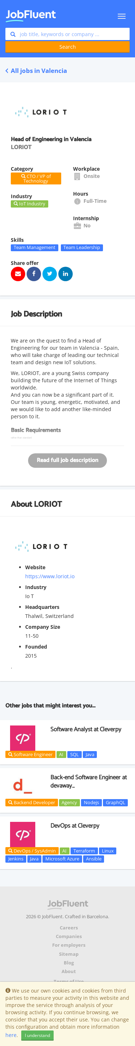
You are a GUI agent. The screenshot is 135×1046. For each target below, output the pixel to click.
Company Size (42, 626)
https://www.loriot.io (50, 576)
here (11, 1035)
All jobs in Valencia (36, 70)
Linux (108, 850)
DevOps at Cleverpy (74, 826)
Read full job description (67, 460)
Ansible (94, 858)
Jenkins (15, 858)
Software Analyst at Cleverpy (85, 729)
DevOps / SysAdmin (32, 850)
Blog (69, 963)
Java (90, 754)
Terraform (84, 850)
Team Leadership (81, 247)
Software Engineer (30, 754)
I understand (37, 1035)
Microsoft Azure (62, 858)
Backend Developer (31, 802)
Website (35, 567)
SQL (74, 754)
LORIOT (48, 504)
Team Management (34, 247)
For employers (68, 945)
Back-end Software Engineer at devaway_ (88, 781)
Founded (36, 646)
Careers (69, 928)
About (69, 971)
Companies (69, 936)
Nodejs (91, 802)
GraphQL (115, 802)
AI (61, 754)
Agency (69, 802)
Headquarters (42, 606)
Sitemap (68, 954)
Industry (35, 587)
